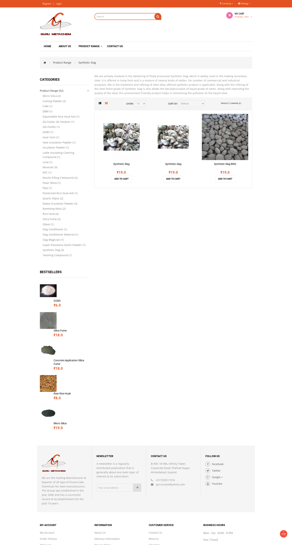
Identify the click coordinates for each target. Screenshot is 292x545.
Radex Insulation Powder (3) (60, 203)
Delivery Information (107, 489)
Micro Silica (65, 365)
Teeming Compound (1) (57, 255)
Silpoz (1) (48, 224)
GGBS (61, 283)
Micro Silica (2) (52, 96)
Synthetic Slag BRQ (225, 163)
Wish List (45, 495)
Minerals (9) (50, 167)
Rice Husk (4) (50, 214)
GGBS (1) (48, 132)
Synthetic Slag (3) (53, 250)
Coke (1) (47, 106)
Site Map (154, 495)
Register (47, 3)
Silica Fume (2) (52, 219)
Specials (45, 507)
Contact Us (155, 482)
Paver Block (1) (52, 183)
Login (59, 3)
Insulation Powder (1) (56, 147)
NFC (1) (47, 172)
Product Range (62, 62)
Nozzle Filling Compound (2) (60, 177)
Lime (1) (47, 162)
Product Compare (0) (231, 103)
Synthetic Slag (87, 62)
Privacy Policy (102, 495)
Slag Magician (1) (53, 239)
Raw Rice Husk (67, 345)
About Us (100, 482)
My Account (47, 482)
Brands (153, 501)
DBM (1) (47, 111)
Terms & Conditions (106, 501)
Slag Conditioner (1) (55, 229)
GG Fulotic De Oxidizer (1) (58, 122)
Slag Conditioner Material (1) (60, 234)
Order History (48, 489)
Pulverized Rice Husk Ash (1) (60, 193)
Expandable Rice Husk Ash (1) (61, 116)
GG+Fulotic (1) (51, 127)
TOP (283, 533)
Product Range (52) (51, 90)
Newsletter (46, 501)
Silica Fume (65, 304)
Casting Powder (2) (54, 101)
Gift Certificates (158, 507)
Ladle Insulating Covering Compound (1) (58, 155)
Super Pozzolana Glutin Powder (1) (64, 245)
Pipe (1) (47, 188)
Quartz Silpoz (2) (53, 198)
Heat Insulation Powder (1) (59, 142)
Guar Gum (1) (51, 137)
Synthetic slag (173, 163)
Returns (154, 489)
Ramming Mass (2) (54, 208)
